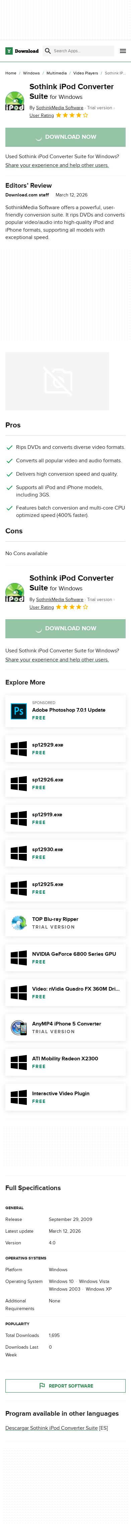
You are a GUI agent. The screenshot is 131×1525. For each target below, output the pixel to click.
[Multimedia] (57, 73)
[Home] (10, 73)
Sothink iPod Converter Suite (71, 91)
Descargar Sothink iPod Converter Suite (51, 1428)
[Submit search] (48, 51)
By (56, 108)
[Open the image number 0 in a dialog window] (57, 381)
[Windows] (31, 73)
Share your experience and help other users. (57, 165)
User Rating (59, 115)
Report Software (65, 1386)
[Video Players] (85, 73)
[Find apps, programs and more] (78, 51)
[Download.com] (22, 51)
